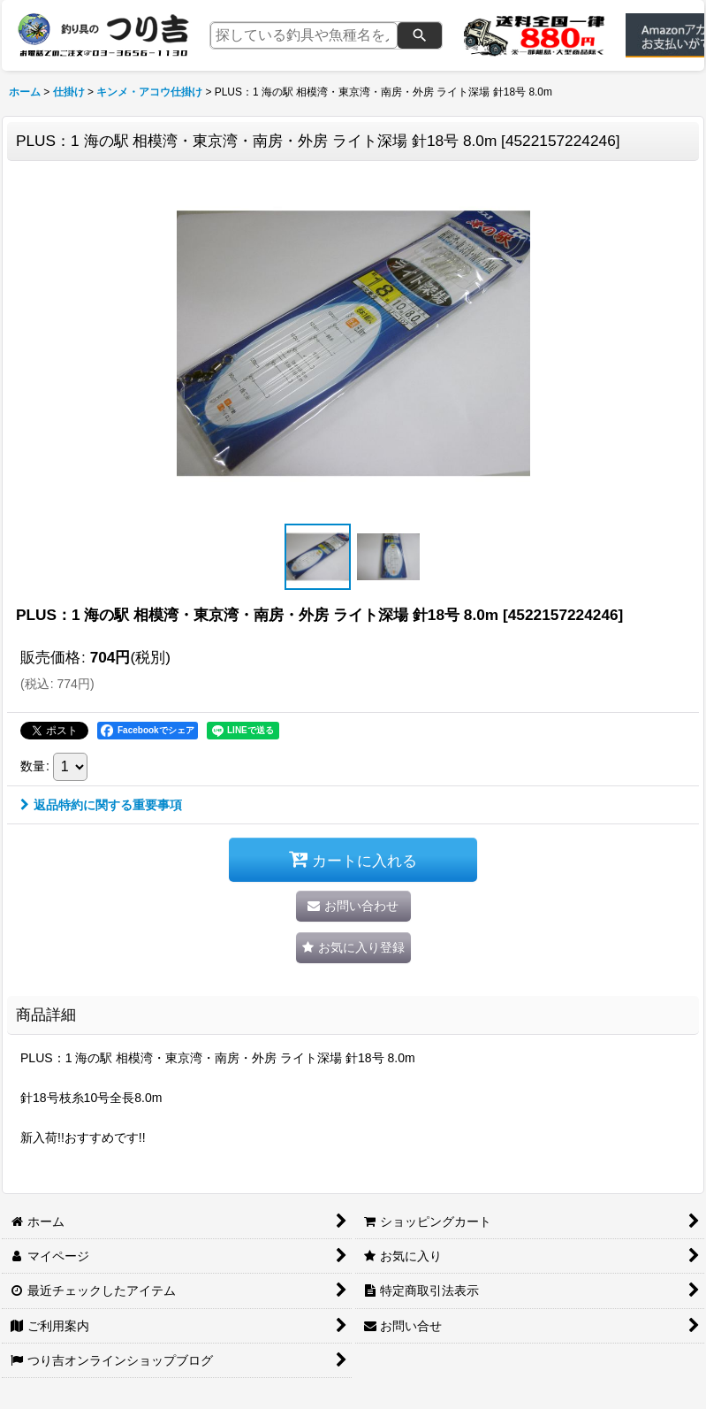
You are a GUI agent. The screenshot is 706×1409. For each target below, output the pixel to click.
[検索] (420, 35)
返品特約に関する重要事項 (101, 805)
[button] (318, 557)
